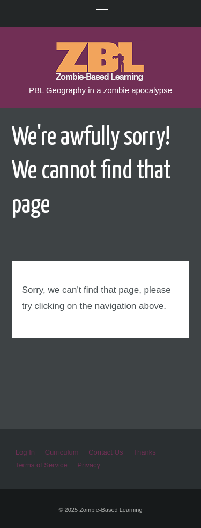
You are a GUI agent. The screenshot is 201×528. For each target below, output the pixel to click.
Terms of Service (42, 465)
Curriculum (62, 452)
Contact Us (105, 452)
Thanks (144, 452)
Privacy (88, 465)
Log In (25, 452)
